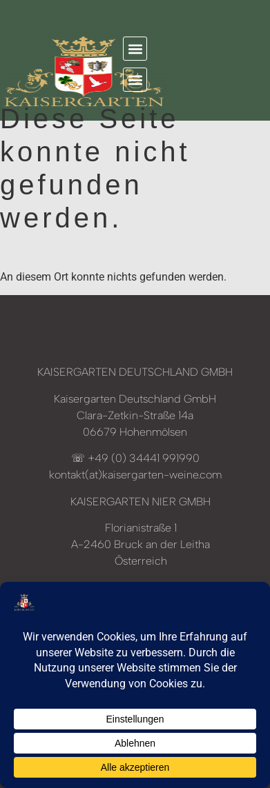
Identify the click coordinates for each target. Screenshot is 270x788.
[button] (135, 49)
